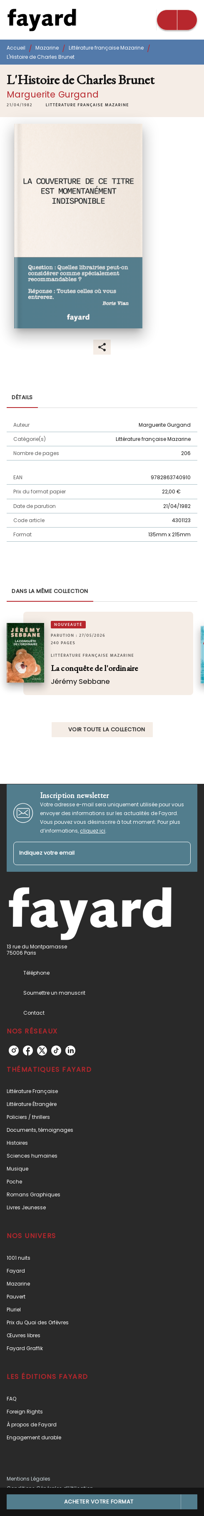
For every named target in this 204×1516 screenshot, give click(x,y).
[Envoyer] (181, 853)
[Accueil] (42, 20)
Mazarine (47, 47)
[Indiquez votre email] (91, 854)
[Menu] (177, 20)
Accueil (16, 47)
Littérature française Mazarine (106, 47)
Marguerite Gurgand (53, 94)
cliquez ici (92, 830)
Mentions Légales (28, 1478)
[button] (87, 105)
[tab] (22, 398)
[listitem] (14, 1050)
